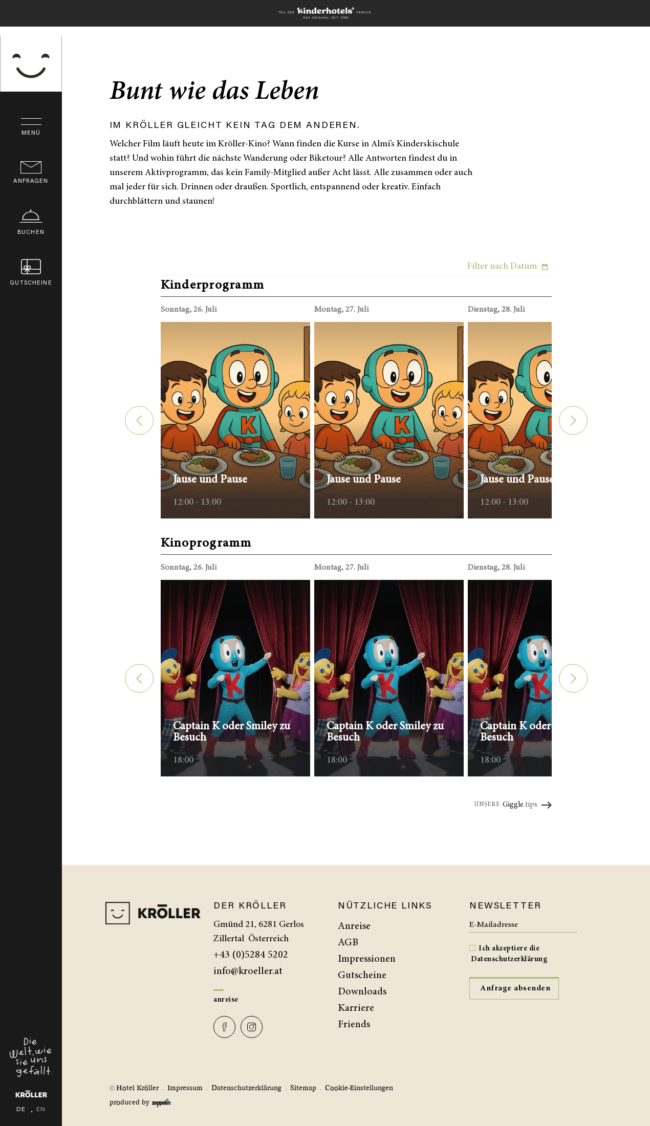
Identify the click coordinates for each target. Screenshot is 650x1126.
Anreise (226, 1000)
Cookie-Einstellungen (359, 1088)
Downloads (362, 992)
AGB (348, 943)
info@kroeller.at (248, 971)
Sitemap (303, 1088)
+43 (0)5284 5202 (250, 955)
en (41, 1075)
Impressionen (367, 959)
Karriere (356, 1008)
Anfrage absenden (515, 988)
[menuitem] (397, 926)
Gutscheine (362, 975)
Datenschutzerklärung (509, 959)
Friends (354, 1025)
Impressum (185, 1088)
